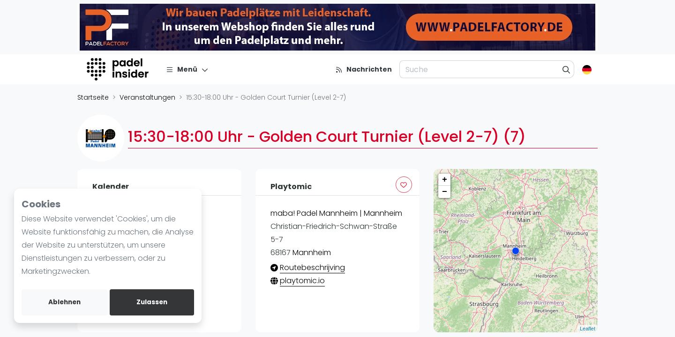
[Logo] (118, 69)
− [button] (444, 192)
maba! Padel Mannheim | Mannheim (336, 213)
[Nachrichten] (364, 69)
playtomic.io (302, 280)
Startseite (93, 97)
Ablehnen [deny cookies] (64, 302)
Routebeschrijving (312, 267)
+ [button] (444, 179)
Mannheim (311, 252)
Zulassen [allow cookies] (151, 302)
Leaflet (587, 328)
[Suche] (566, 69)
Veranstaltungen (147, 97)
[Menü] (187, 69)
